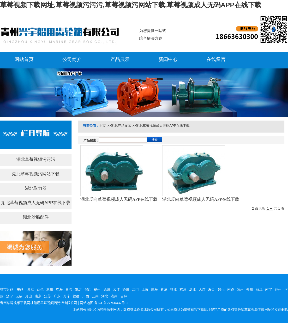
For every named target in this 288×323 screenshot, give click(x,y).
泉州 (240, 289)
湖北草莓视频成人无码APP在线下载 (35, 202)
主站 (20, 289)
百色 (40, 289)
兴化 (221, 289)
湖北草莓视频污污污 (35, 159)
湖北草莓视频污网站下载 (36, 173)
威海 (154, 289)
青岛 (164, 289)
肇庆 (78, 289)
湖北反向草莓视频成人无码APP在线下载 (118, 199)
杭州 (183, 289)
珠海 (59, 289)
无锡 (19, 296)
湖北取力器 (36, 188)
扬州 (125, 289)
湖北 (104, 296)
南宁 (268, 289)
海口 (211, 289)
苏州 (278, 289)
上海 (145, 289)
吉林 (123, 296)
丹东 (66, 296)
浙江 (30, 289)
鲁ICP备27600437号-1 (111, 303)
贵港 (68, 289)
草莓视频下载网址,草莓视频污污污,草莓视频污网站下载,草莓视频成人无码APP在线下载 (130, 5)
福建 (76, 296)
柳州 (249, 289)
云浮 (116, 289)
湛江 (192, 289)
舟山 (28, 296)
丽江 (259, 289)
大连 (202, 289)
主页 (102, 126)
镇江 (173, 289)
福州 (97, 289)
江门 (135, 289)
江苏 (47, 296)
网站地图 (86, 303)
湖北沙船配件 (36, 217)
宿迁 (87, 289)
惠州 (49, 289)
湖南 (114, 296)
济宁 (9, 296)
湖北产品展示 (121, 126)
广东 (57, 296)
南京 (38, 296)
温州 (106, 289)
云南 (95, 296)
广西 (85, 296)
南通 (230, 289)
